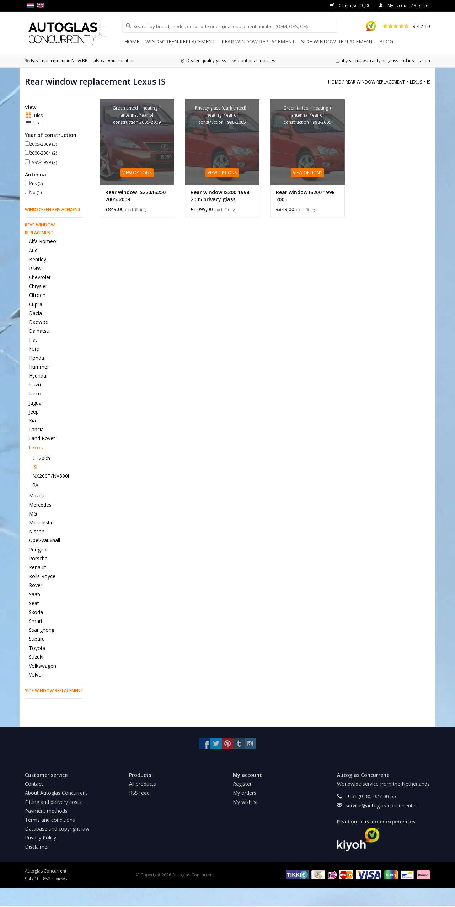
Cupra (35, 304)
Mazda (36, 495)
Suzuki (36, 656)
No (36, 193)
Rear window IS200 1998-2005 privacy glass (221, 196)
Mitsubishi (40, 522)
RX (35, 484)
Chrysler (38, 286)
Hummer (39, 366)
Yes (36, 184)
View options (136, 173)
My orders (244, 792)
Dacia (35, 313)
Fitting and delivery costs (53, 802)
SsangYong (41, 629)
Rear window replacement (258, 41)
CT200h (41, 458)
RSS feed (139, 792)
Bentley (37, 259)
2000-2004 (43, 153)
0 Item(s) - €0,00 (350, 5)
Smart (36, 621)
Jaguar (36, 402)
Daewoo (39, 322)
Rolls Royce (42, 576)
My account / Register (404, 5)
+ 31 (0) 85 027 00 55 (371, 796)
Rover (35, 585)
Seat (34, 603)
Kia (32, 420)
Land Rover (42, 438)
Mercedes (40, 504)
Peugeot (38, 549)
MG (33, 513)
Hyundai (38, 375)
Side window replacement (337, 41)
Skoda (36, 612)
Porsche (38, 558)
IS (34, 467)
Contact (34, 783)
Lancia (36, 429)
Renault (37, 567)
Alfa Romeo (42, 241)
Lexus (36, 447)
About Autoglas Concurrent (56, 792)
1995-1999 (43, 162)
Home (131, 41)
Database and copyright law (57, 828)
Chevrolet (40, 277)
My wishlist (245, 802)
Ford (34, 348)
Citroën (37, 295)
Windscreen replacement (180, 41)
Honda (36, 357)
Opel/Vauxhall (44, 540)
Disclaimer (37, 846)
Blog (386, 41)
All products (142, 783)
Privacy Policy (40, 837)
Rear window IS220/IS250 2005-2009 (135, 196)
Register (242, 783)
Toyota (37, 648)
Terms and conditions (50, 819)
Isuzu (35, 384)
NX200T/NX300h (51, 476)
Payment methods (46, 810)
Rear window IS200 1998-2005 (306, 196)
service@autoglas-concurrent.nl (382, 805)
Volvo (35, 674)
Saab (34, 594)
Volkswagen (42, 665)
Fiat (33, 339)
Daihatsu (39, 330)
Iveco (35, 393)
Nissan (36, 531)
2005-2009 (43, 144)
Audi (34, 250)
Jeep (34, 411)
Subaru (37, 638)
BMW (35, 268)
